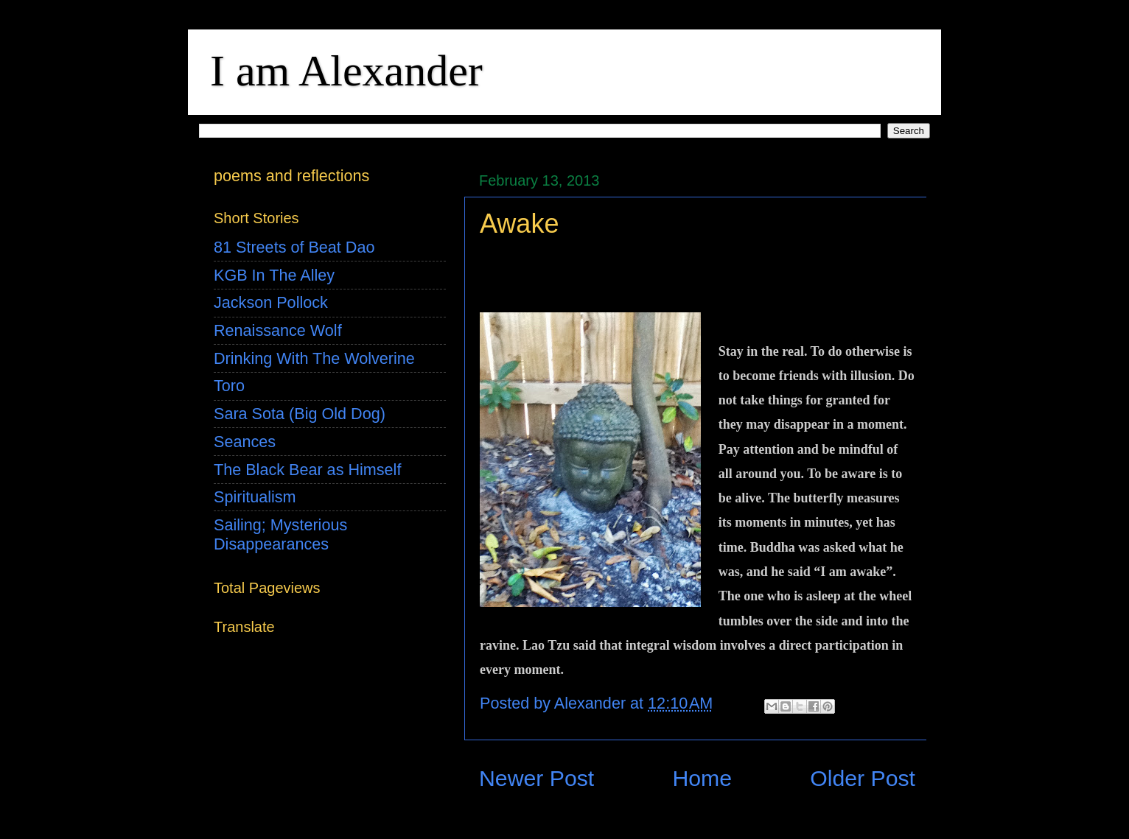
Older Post (862, 778)
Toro (229, 385)
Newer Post (536, 778)
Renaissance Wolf (278, 330)
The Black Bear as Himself (307, 469)
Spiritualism (255, 497)
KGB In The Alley (274, 275)
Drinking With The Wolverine (314, 358)
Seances (245, 441)
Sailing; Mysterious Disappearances (280, 534)
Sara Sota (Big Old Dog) (299, 413)
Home (702, 778)
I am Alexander (346, 70)
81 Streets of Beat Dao (294, 247)
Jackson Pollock (271, 302)
